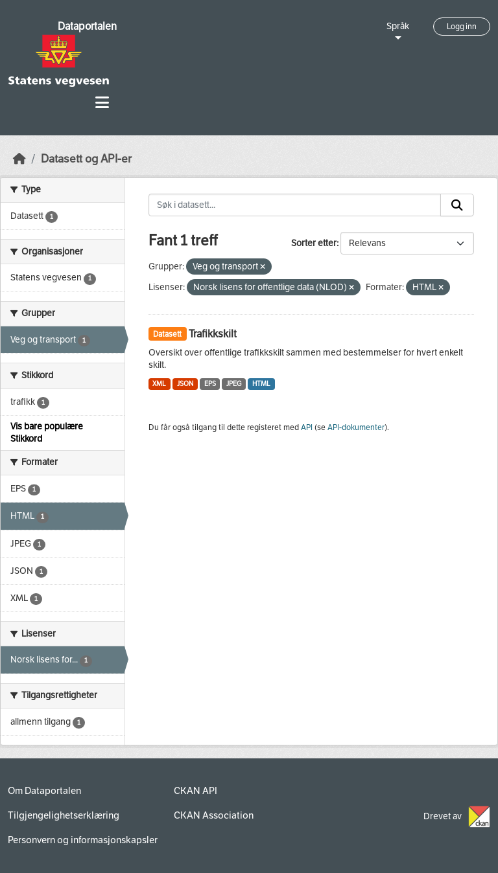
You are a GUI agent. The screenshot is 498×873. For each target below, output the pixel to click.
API (307, 427)
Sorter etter (314, 243)
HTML (261, 384)
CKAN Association (214, 815)
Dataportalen (87, 26)
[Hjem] (19, 159)
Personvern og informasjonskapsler (83, 840)
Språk (397, 26)
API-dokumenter (356, 427)
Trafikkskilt (213, 334)
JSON (185, 384)
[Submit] (457, 205)
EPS (210, 384)
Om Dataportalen (44, 791)
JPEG (233, 384)
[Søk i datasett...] (295, 205)
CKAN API (195, 791)
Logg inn (462, 26)
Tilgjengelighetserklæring (63, 815)
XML (159, 384)
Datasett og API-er (86, 159)
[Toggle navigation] (102, 102)
